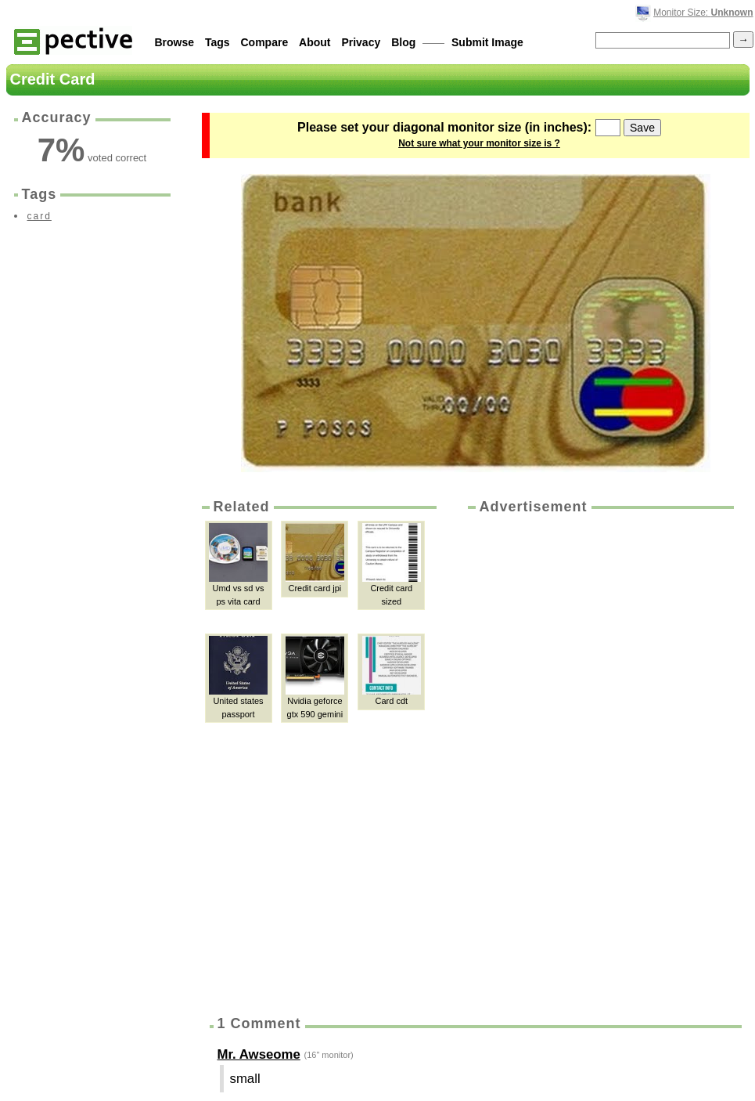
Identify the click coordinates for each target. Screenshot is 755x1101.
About (314, 42)
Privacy (360, 42)
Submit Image (487, 42)
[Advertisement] (535, 760)
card (39, 216)
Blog (403, 42)
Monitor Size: (703, 12)
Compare (265, 42)
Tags (217, 42)
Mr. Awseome (259, 1054)
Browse (175, 42)
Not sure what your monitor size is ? (479, 143)
